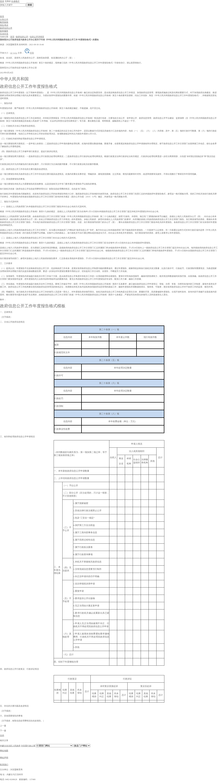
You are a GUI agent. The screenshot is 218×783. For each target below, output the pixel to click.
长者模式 (15, 1)
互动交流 (4, 34)
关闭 (2, 735)
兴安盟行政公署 (28, 746)
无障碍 (8, 1)
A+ (11, 53)
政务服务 (4, 31)
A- (16, 53)
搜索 (30, 5)
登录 (2, 1)
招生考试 (4, 25)
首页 (2, 16)
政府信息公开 (6, 28)
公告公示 (4, 19)
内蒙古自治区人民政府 (10, 746)
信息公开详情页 (37, 37)
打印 (29, 53)
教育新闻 (4, 22)
